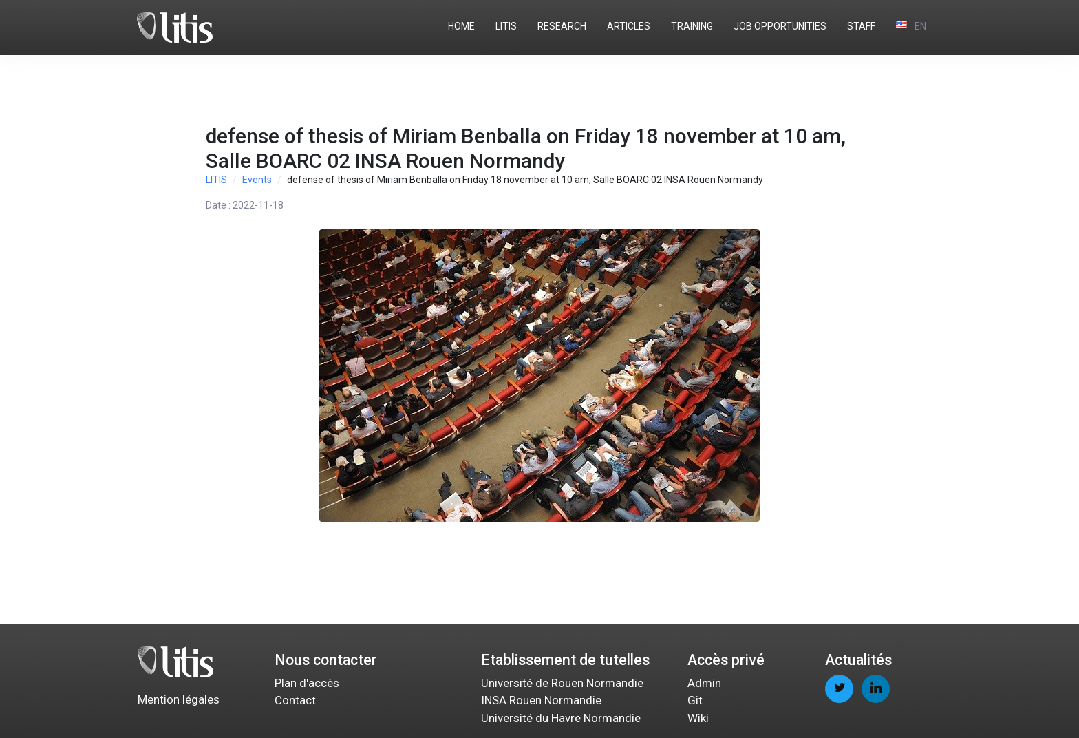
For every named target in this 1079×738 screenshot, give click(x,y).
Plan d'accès (307, 683)
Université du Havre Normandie (561, 718)
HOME (461, 26)
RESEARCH (561, 26)
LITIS (506, 26)
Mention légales (179, 699)
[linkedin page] (876, 689)
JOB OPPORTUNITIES (780, 26)
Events (257, 179)
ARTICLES (628, 26)
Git (695, 700)
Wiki (698, 718)
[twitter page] (839, 689)
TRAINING (692, 26)
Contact (295, 700)
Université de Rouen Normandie (562, 683)
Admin (704, 683)
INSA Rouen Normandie (541, 700)
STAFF (861, 26)
